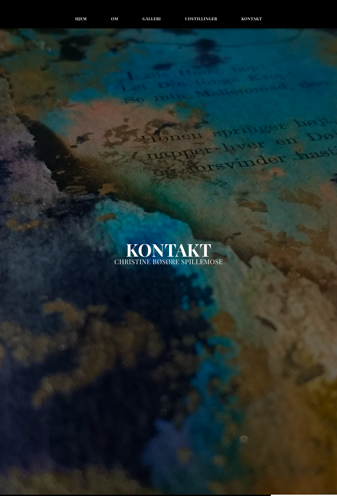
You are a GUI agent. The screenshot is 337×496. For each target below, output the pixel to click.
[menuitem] (81, 19)
